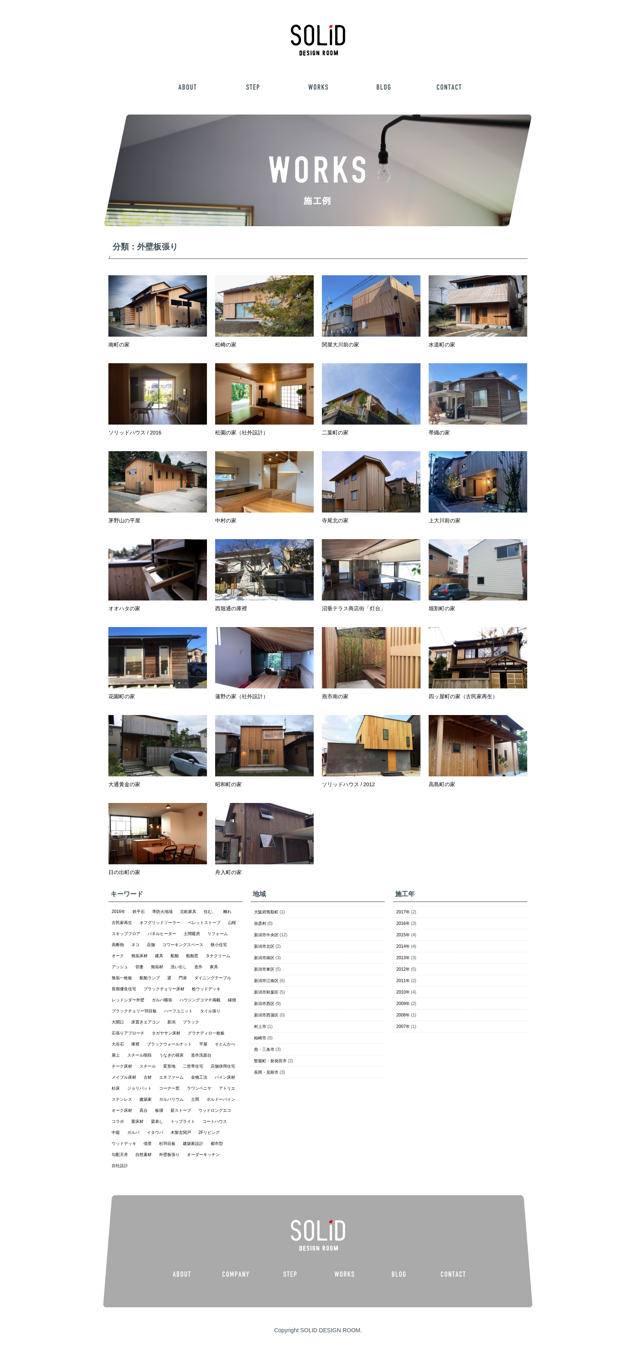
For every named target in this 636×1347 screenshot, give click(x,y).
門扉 (183, 978)
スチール (147, 1066)
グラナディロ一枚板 (206, 1033)
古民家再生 (122, 922)
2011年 (403, 980)
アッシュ (120, 967)
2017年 (403, 912)
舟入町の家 (228, 872)
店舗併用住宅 (223, 1066)
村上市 (260, 1026)
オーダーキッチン (203, 1154)
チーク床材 (122, 1066)
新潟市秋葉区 (266, 992)
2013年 (403, 958)
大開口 (118, 1022)
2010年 (403, 992)
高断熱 (118, 944)
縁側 (232, 1000)
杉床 (116, 1088)
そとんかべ (225, 1044)
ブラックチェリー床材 (164, 989)
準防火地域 (162, 911)
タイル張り (210, 1011)
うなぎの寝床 (171, 1055)
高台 (143, 1110)
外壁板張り (169, 1154)
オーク (118, 955)
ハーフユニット (178, 1011)
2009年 (403, 1003)
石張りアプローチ (128, 1033)
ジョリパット (139, 1088)
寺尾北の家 (335, 521)
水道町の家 (442, 345)
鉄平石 (139, 911)
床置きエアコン (145, 1022)
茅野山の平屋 (124, 521)
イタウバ (155, 1132)
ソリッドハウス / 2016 (135, 433)
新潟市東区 (264, 969)
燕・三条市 (264, 1049)
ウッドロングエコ (214, 1110)
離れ (227, 911)
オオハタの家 (124, 609)
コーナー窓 (169, 1088)
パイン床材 (225, 1077)
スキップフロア (126, 933)
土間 (195, 1099)
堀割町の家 (442, 609)
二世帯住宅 (193, 1066)
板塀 (159, 1110)
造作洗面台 (201, 1055)
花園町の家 (121, 696)
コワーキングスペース (182, 944)
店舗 (151, 944)
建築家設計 (193, 1143)
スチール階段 (139, 1055)
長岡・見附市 (266, 1072)
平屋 (203, 1044)
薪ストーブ (181, 1110)
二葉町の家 (335, 433)
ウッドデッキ (124, 1143)
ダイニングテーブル (212, 978)
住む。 (210, 911)
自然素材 (143, 1154)
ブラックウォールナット (169, 1044)
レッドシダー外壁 (128, 1000)
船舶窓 (192, 955)
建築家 (145, 1099)
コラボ (118, 1121)
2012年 (403, 969)
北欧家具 (188, 911)
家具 (214, 967)
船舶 (175, 955)
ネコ (135, 944)
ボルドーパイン (221, 1099)
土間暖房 (192, 933)
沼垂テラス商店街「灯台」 (354, 609)
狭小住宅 (219, 944)
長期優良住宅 (124, 989)
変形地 (169, 1066)
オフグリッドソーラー (159, 922)
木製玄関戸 (181, 1132)
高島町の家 (442, 784)
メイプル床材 (124, 1077)
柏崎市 (260, 1038)
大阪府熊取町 (266, 912)
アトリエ (227, 1088)
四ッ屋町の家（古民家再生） (463, 696)
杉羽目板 (167, 1143)
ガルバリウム (171, 1099)
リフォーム (217, 933)
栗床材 (137, 1121)
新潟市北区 (264, 946)
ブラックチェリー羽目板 (134, 1011)
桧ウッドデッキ (206, 989)
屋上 (116, 1055)
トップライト (183, 1121)
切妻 (139, 967)
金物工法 (199, 1077)
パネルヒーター (162, 933)
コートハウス (214, 1121)
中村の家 (225, 521)
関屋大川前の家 (340, 345)
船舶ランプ (149, 978)
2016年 (118, 911)
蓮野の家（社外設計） (241, 696)
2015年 (403, 935)
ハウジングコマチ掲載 (200, 1000)
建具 (159, 955)
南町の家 (119, 345)
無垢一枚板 (122, 978)
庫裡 (135, 1044)
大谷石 (118, 1044)
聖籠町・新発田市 (270, 1061)
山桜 (232, 922)
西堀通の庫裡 (231, 609)
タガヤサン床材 (166, 1033)
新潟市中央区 (266, 935)
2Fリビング (209, 1132)
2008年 (403, 1015)
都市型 (217, 1143)
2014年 (403, 946)
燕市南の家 (335, 696)
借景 (148, 1143)
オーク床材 (122, 1110)
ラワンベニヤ (199, 1088)
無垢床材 (139, 955)
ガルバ (133, 1132)
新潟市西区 (264, 1003)
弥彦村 (260, 923)
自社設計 (120, 1165)
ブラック (191, 1022)
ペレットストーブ (204, 922)
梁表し (157, 1121)
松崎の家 (225, 345)
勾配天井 (120, 1154)
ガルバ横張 (162, 1000)
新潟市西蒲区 (266, 1015)
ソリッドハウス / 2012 (348, 784)
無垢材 (157, 967)
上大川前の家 (445, 521)
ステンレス (122, 1099)
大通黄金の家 (124, 784)
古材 (148, 1077)
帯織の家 (439, 433)
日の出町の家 (124, 872)
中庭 (116, 1132)
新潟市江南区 (266, 980)
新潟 (171, 1022)
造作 (198, 967)
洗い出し (179, 967)
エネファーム (171, 1077)
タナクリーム (218, 955)
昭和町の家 (228, 784)
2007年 (403, 1026)
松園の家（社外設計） (241, 433)
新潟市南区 (264, 958)
